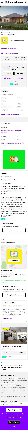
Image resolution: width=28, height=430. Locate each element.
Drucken (8, 78)
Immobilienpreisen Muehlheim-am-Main (15, 280)
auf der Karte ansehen (9, 48)
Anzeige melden (7, 318)
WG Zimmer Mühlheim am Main (13, 383)
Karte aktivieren (14, 260)
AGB (19, 414)
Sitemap (9, 417)
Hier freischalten (14, 230)
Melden (21, 78)
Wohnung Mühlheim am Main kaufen (11, 385)
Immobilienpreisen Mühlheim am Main (13, 143)
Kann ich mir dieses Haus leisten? (10, 114)
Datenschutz (5, 414)
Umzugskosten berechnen (11, 53)
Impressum (13, 414)
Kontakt (24, 414)
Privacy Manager (17, 417)
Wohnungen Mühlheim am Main (9, 378)
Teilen (21, 73)
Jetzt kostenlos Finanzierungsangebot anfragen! (11, 131)
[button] (25, 404)
